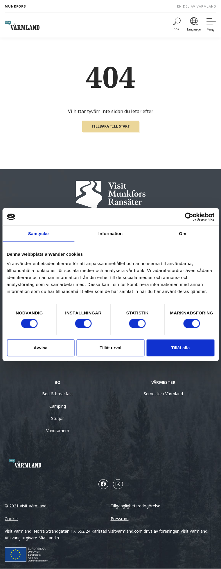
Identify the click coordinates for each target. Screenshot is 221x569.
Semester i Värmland (163, 393)
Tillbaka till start (110, 126)
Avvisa (41, 347)
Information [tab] (110, 233)
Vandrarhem (57, 430)
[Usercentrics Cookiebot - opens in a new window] (188, 216)
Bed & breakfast (57, 393)
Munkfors (15, 6)
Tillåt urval (110, 347)
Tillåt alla (180, 347)
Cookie (11, 518)
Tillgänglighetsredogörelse (135, 506)
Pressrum (120, 518)
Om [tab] (182, 233)
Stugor (57, 418)
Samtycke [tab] (38, 233)
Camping (57, 406)
